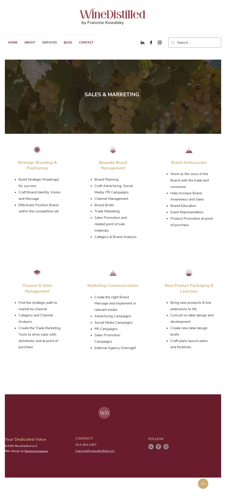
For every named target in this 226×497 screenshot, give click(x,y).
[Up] (203, 483)
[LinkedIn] (151, 446)
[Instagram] (159, 42)
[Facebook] (151, 42)
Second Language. (36, 451)
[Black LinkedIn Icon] (142, 42)
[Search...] (194, 43)
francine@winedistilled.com (95, 451)
